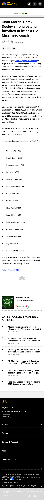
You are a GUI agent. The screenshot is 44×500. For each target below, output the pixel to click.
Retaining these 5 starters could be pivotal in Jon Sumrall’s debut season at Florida (24, 350)
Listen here (22, 306)
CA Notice (5, 479)
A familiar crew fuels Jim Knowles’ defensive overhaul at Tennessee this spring (24, 339)
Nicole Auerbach (13, 375)
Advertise (13, 474)
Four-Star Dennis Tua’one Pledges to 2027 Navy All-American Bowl (24, 383)
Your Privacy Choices (20, 479)
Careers (19, 474)
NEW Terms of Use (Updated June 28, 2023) (15, 477)
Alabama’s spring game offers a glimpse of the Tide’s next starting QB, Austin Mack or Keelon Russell (24, 328)
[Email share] (14, 48)
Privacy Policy (35, 477)
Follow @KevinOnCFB (10, 270)
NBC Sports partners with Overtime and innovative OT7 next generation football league (23, 362)
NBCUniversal (14, 482)
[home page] (9, 4)
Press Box (17, 476)
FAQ (37, 474)
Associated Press (13, 332)
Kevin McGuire (8, 41)
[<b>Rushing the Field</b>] (8, 302)
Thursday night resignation (26, 61)
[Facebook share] (4, 48)
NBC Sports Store (7, 476)
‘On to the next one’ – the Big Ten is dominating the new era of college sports (23, 372)
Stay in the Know (7, 408)
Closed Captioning (29, 474)
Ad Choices (5, 474)
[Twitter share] (9, 48)
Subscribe (6, 416)
